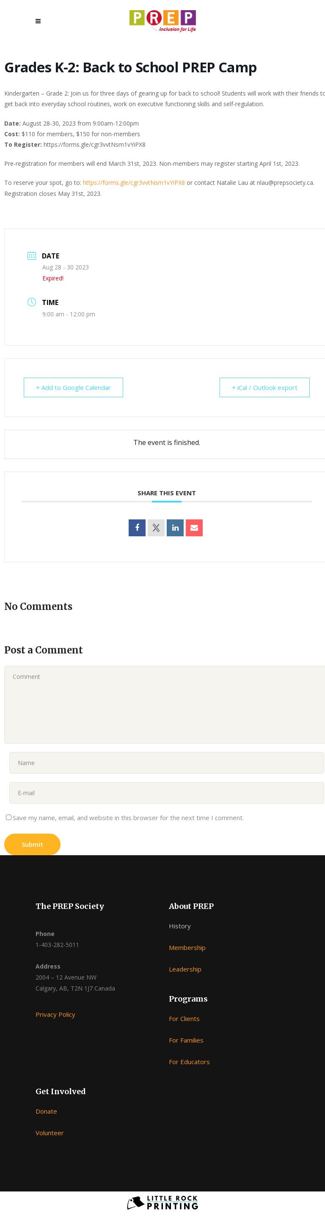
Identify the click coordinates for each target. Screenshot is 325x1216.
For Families (186, 1040)
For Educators (189, 1061)
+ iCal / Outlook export (264, 387)
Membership (187, 947)
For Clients (184, 1018)
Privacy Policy (55, 1014)
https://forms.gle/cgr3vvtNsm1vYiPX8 (134, 182)
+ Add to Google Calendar (73, 387)
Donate (46, 1111)
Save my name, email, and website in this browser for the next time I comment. (128, 817)
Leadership (185, 969)
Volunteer (50, 1132)
